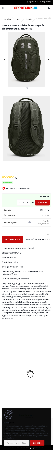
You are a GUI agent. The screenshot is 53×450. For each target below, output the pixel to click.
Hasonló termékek (37, 239)
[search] (48, 8)
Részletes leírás (12, 239)
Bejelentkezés (33, 2)
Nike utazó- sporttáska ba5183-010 (21, 389)
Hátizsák (28, 19)
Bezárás (37, 442)
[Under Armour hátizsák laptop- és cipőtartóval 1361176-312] (26, 59)
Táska (18, 19)
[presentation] (4, 59)
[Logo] (26, 8)
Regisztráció (46, 2)
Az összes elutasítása (16, 443)
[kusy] (23, 202)
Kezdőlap (7, 19)
